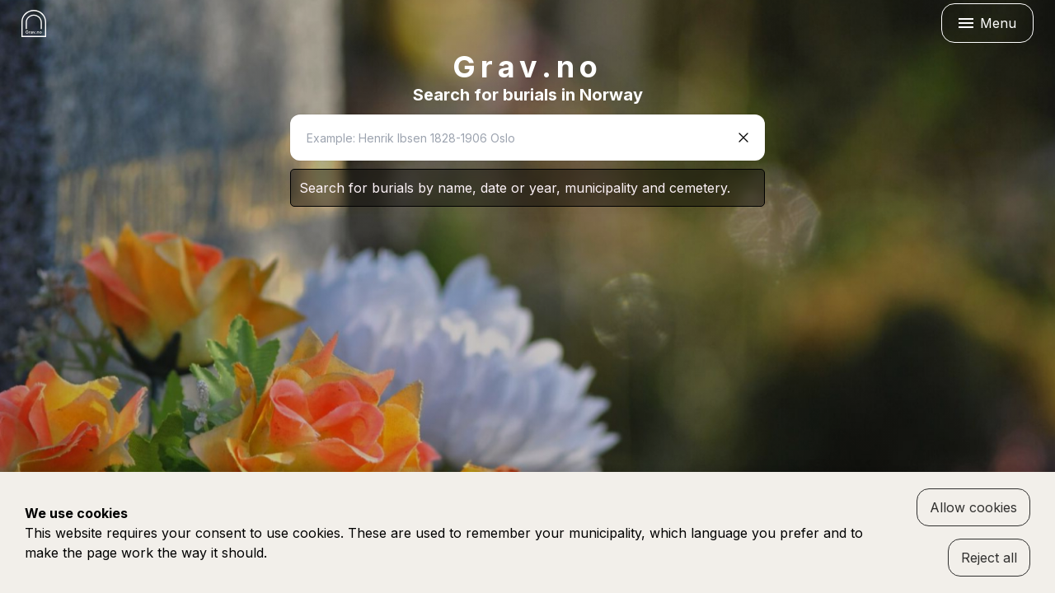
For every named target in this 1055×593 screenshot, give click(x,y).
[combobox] (513, 137)
